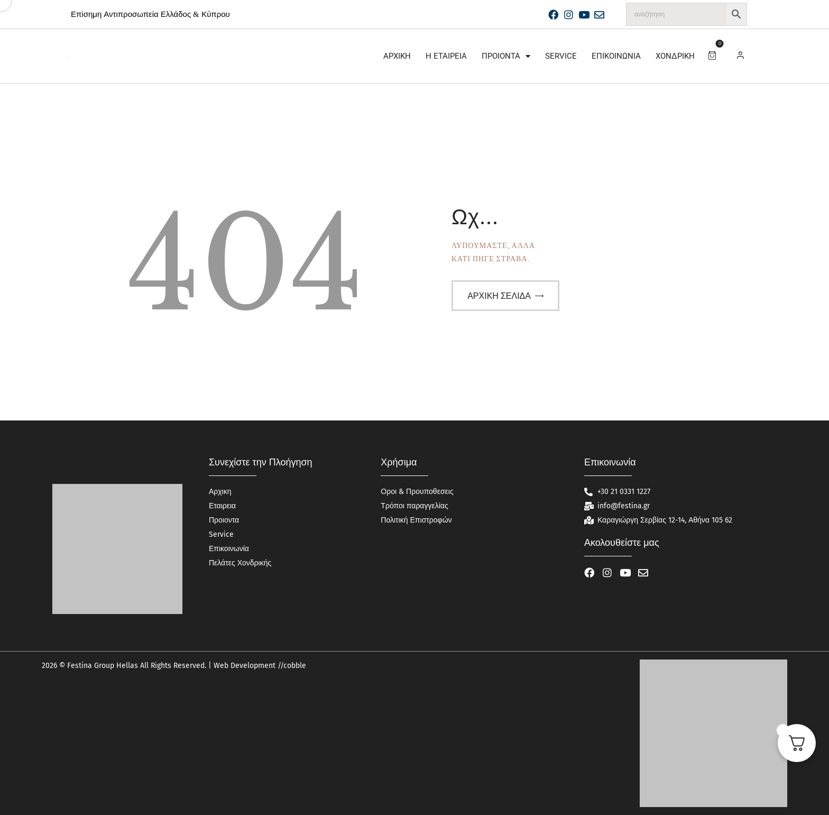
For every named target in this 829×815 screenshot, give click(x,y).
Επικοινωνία (616, 56)
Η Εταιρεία (446, 56)
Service (561, 56)
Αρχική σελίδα (499, 296)
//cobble (290, 665)
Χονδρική (675, 56)
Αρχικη (397, 56)
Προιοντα (506, 56)
